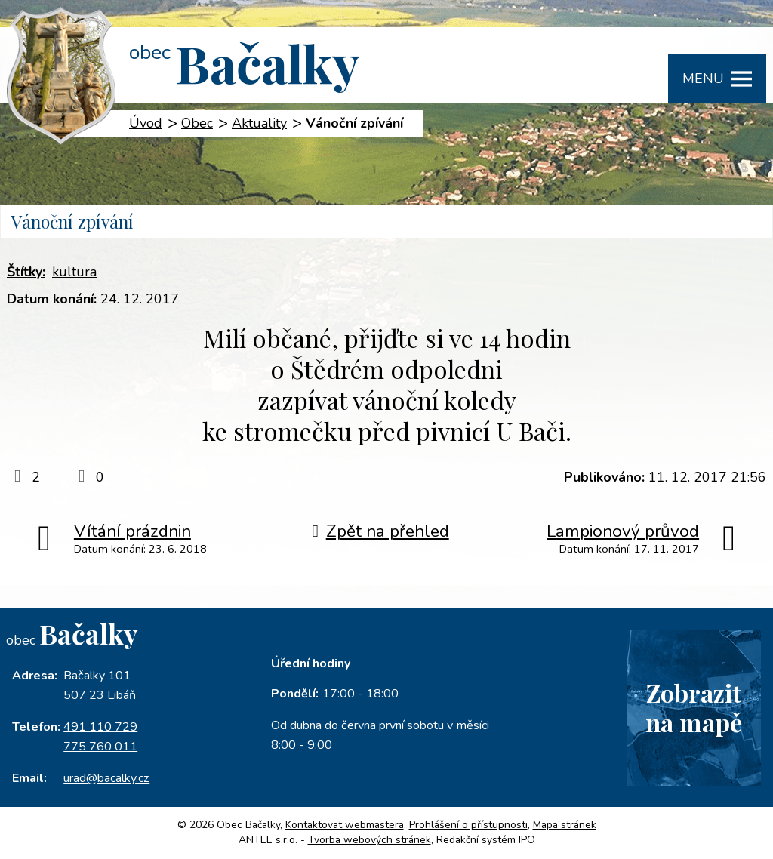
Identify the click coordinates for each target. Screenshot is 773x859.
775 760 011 (100, 746)
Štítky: (26, 272)
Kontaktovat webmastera (344, 824)
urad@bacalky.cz (106, 778)
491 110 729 (100, 727)
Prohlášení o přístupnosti (468, 824)
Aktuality (259, 123)
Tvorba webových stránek (369, 840)
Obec (197, 123)
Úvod (145, 123)
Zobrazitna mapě (693, 707)
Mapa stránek (564, 824)
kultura (74, 272)
